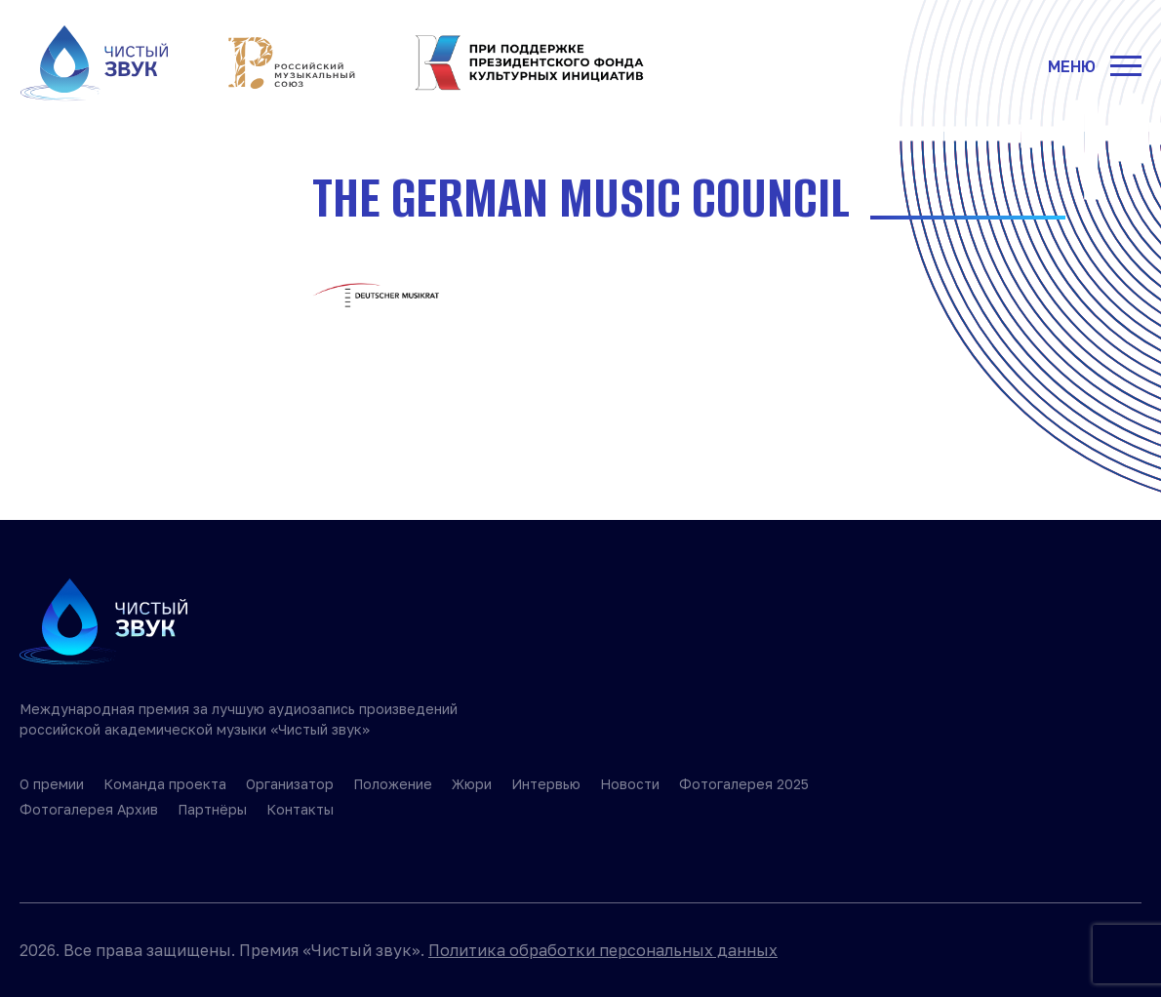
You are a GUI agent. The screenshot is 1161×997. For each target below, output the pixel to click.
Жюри (472, 784)
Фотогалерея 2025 (744, 784)
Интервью (545, 784)
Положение (392, 784)
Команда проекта (164, 784)
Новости (630, 784)
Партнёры (212, 809)
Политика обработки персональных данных (603, 950)
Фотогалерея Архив (89, 809)
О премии (52, 784)
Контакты (300, 809)
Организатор (290, 784)
